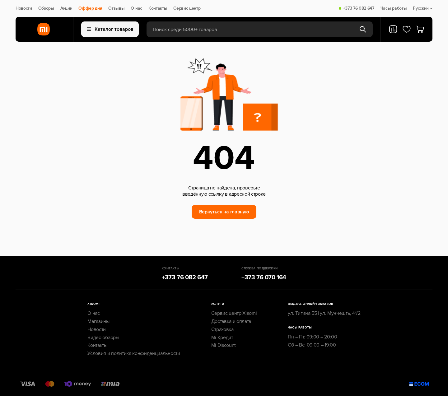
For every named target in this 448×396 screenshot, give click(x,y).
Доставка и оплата (231, 321)
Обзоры (46, 8)
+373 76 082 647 (358, 8)
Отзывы (116, 8)
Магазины (98, 321)
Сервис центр (186, 8)
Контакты (157, 8)
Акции (66, 8)
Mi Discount (223, 345)
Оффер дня (90, 8)
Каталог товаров (110, 29)
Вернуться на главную (224, 212)
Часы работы (393, 8)
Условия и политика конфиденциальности (133, 353)
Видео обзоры (103, 337)
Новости (24, 8)
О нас (136, 8)
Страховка (222, 329)
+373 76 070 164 (263, 277)
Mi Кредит (222, 337)
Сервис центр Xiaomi (234, 313)
